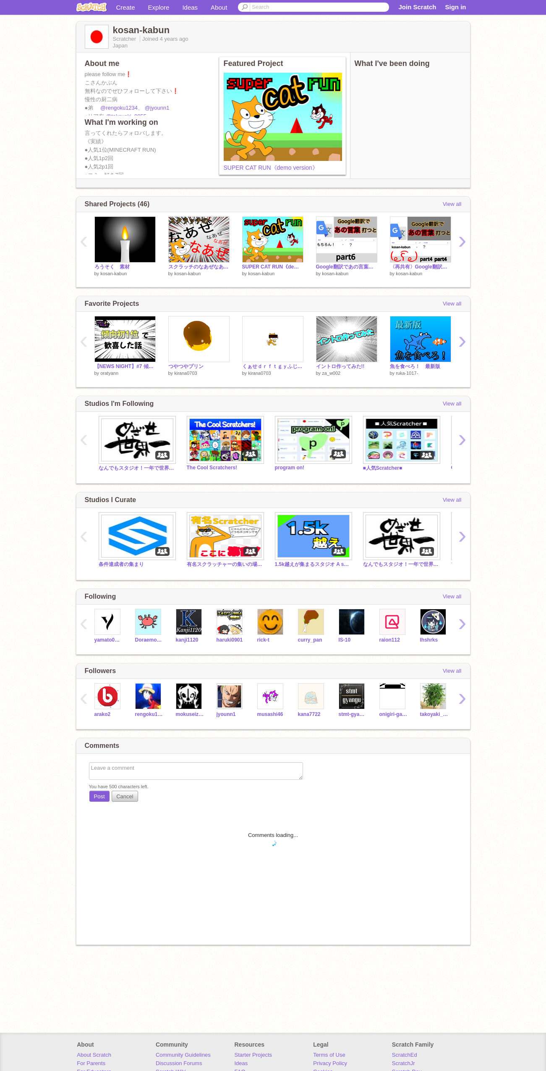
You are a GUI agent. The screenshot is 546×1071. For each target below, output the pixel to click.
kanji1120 (187, 640)
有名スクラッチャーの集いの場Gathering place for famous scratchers (224, 564)
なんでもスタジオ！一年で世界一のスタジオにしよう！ (136, 468)
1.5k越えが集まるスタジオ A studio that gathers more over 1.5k (312, 564)
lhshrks (429, 640)
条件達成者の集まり (121, 564)
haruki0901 (230, 640)
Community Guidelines (183, 1055)
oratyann (109, 373)
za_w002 (331, 373)
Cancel (124, 796)
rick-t (263, 640)
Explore (159, 7)
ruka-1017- (407, 373)
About (219, 7)
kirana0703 (185, 373)
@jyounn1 (157, 108)
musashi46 (270, 714)
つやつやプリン (186, 366)
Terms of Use (329, 1055)
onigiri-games (393, 714)
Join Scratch (417, 7)
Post (99, 796)
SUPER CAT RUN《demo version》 (271, 167)
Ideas (190, 7)
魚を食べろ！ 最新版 (415, 366)
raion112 (389, 640)
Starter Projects (253, 1055)
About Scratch (94, 1055)
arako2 (102, 714)
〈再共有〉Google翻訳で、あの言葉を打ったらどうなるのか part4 (420, 267)
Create (125, 7)
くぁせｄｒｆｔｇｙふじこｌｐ (272, 366)
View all (452, 204)
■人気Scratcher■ (382, 468)
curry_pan (310, 640)
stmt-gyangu (353, 714)
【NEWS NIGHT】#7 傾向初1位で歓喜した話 (125, 366)
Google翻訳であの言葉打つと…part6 (346, 267)
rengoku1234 (149, 714)
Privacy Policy (330, 1063)
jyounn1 (226, 714)
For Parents (91, 1063)
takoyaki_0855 (434, 714)
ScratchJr (403, 1063)
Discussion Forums (179, 1063)
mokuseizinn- (190, 714)
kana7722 (309, 714)
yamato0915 (108, 640)
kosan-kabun (113, 273)
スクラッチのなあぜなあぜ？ (199, 267)
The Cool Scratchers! (212, 468)
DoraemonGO (149, 640)
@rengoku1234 (119, 108)
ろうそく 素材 (112, 267)
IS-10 (345, 640)
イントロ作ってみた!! (340, 366)
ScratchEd (404, 1055)
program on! (290, 468)
